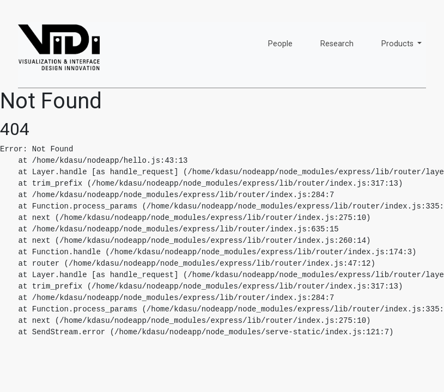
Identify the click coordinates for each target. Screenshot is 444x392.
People (280, 43)
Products (398, 43)
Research (337, 43)
